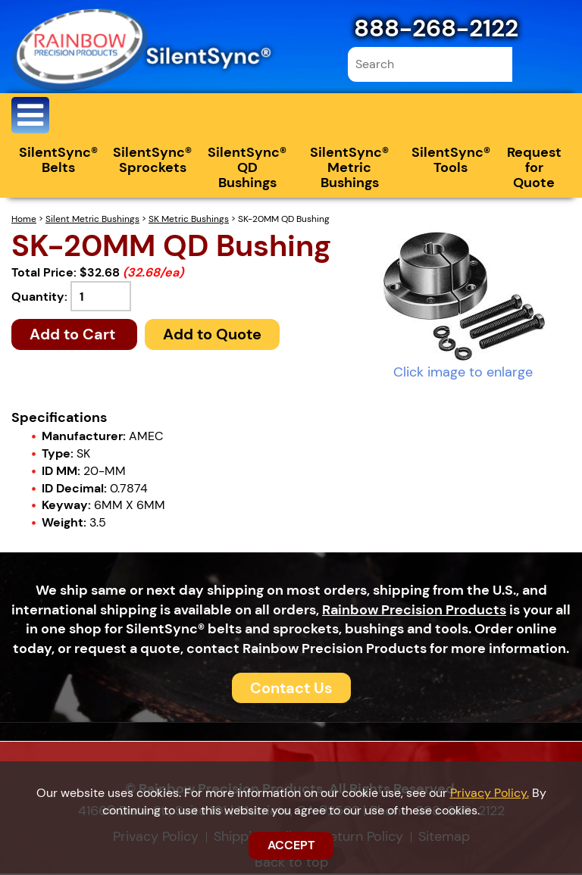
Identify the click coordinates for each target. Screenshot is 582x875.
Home (23, 220)
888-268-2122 (436, 28)
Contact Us (291, 688)
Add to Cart (74, 335)
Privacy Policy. (489, 793)
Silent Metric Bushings (92, 220)
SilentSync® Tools (450, 161)
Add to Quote (212, 335)
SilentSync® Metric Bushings (349, 169)
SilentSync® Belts (58, 161)
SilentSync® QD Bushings (247, 169)
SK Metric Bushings (189, 220)
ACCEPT (291, 845)
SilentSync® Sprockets (152, 161)
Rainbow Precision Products (414, 611)
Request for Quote (534, 169)
